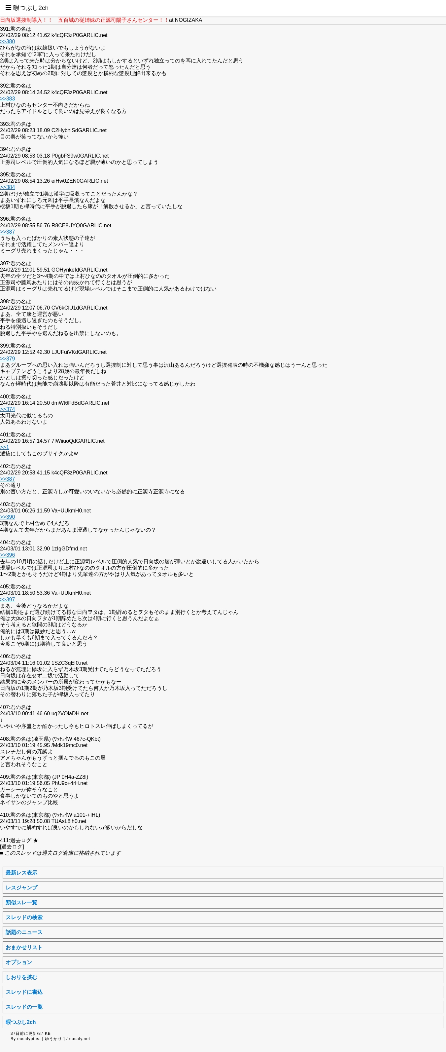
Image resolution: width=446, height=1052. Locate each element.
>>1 (4, 447)
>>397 (7, 599)
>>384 (7, 187)
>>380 (7, 41)
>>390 (7, 517)
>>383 (7, 98)
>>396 (7, 555)
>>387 (7, 232)
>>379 (7, 358)
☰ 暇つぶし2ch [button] (27, 7)
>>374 (7, 409)
